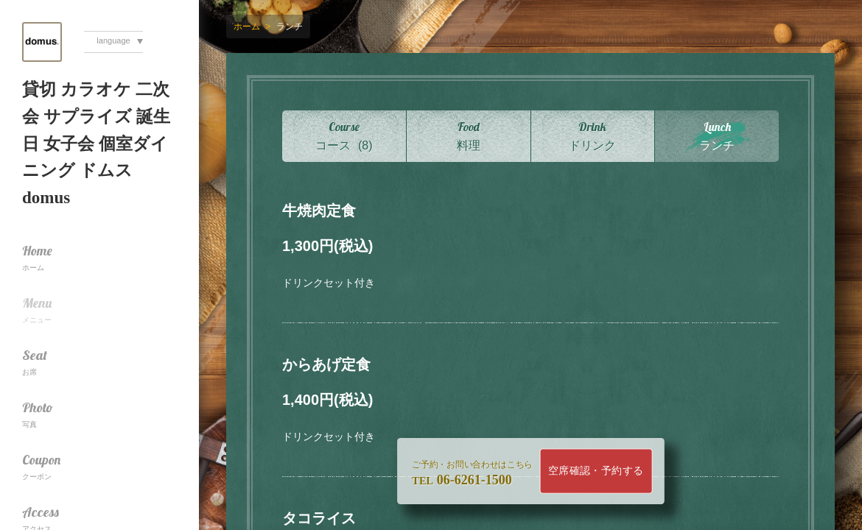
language (113, 40)
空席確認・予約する (596, 470)
